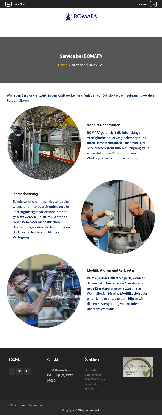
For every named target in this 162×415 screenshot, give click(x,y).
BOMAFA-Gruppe (95, 379)
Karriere (89, 388)
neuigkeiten (91, 384)
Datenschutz (17, 405)
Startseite (90, 370)
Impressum (35, 405)
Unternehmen (92, 374)
